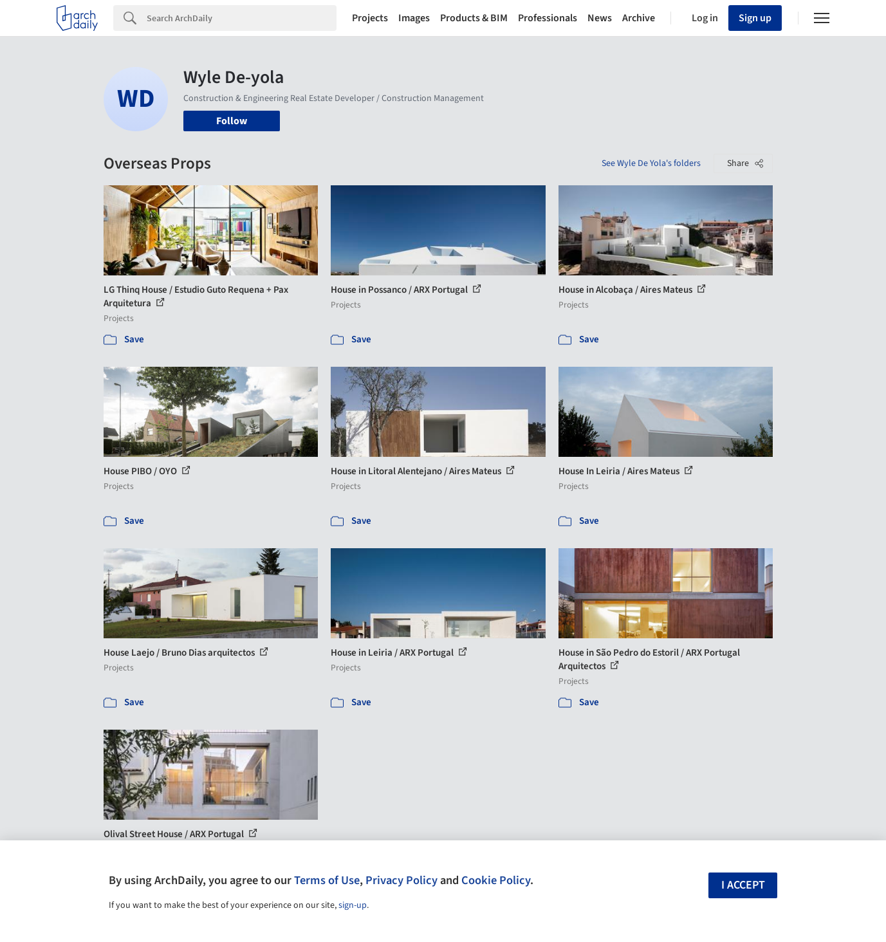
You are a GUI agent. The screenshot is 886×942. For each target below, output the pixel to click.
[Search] (242, 18)
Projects (370, 18)
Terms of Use (327, 880)
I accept (743, 885)
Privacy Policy (401, 880)
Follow (231, 121)
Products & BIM (474, 18)
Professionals (547, 18)
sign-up (352, 905)
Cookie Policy (495, 880)
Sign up (755, 18)
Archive (638, 18)
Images (414, 18)
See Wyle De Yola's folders (651, 163)
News (599, 18)
